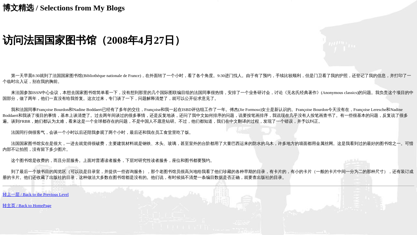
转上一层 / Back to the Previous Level (36, 194)
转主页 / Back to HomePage (27, 205)
